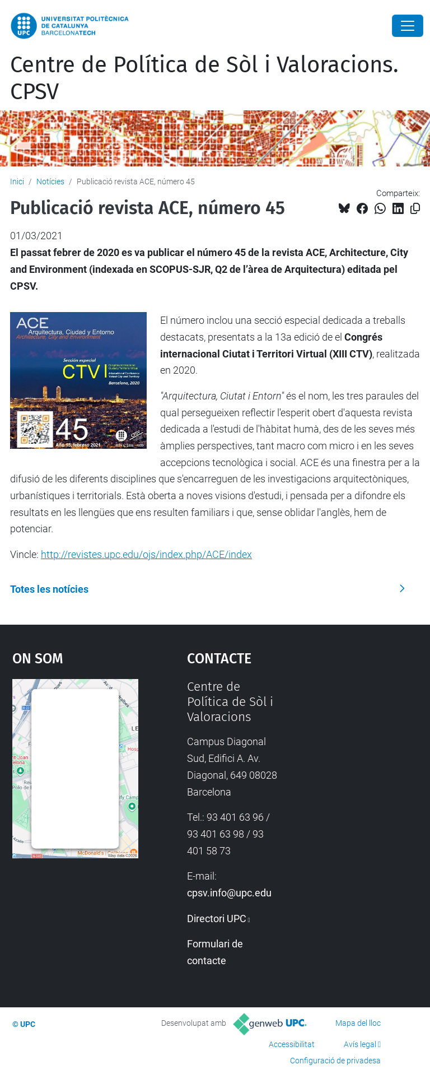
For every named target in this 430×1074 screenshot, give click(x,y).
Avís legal (360, 1044)
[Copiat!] (415, 208)
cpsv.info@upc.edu (229, 893)
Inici (17, 181)
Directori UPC (216, 918)
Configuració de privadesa (335, 1060)
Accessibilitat (292, 1044)
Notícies (50, 181)
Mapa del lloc (358, 1023)
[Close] (407, 26)
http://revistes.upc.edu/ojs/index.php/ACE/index (146, 554)
